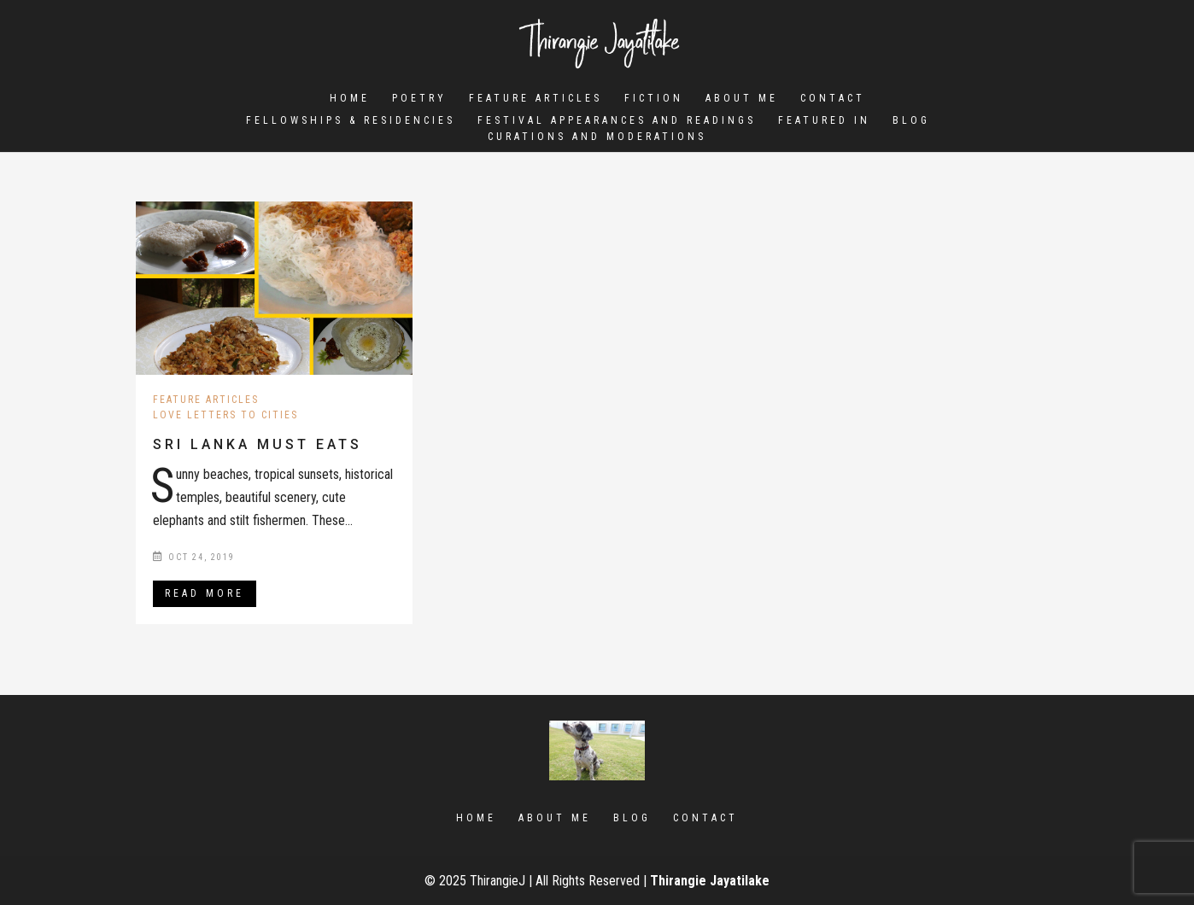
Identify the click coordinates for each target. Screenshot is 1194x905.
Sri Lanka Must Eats (257, 444)
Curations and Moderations (597, 140)
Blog (911, 123)
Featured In (824, 123)
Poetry (419, 98)
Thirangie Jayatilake (710, 881)
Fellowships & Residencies (350, 123)
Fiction (653, 98)
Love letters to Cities (225, 415)
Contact (832, 98)
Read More (204, 593)
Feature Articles (535, 98)
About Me (741, 98)
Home (350, 98)
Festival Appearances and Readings (616, 123)
